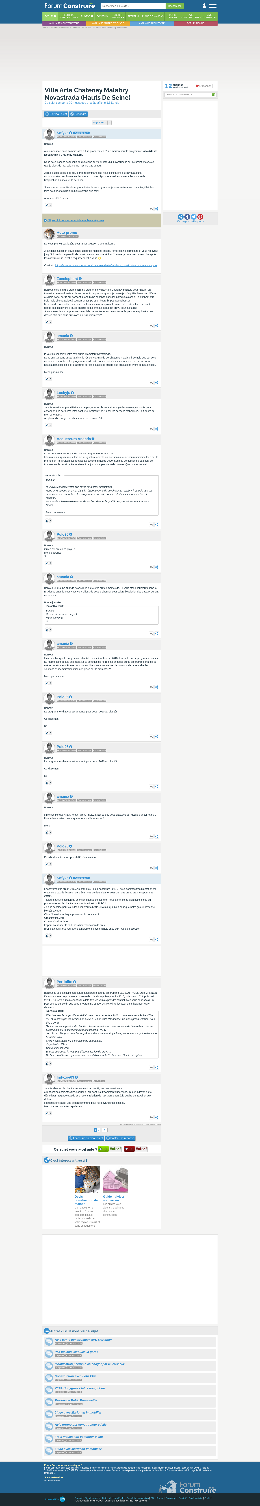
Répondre (78, 114)
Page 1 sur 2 (100, 122)
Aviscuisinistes (209, 16)
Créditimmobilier (117, 16)
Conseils (102, 16)
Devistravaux (172, 16)
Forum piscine (195, 23)
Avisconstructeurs (191, 16)
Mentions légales (117, 1498)
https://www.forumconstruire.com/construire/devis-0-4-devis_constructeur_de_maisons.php (106, 265)
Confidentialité (196, 1498)
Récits (68, 16)
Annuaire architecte (152, 23)
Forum (49, 16)
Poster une (120, 1138)
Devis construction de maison (86, 1200)
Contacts (79, 1498)
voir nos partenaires (52, 1480)
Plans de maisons (153, 16)
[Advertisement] (130, 54)
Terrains (133, 16)
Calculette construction (138, 1498)
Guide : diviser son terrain (113, 1198)
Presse (160, 1498)
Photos (85, 16)
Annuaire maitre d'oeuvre (108, 23)
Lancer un (86, 1138)
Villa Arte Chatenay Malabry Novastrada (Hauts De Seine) (88, 93)
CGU (153, 1498)
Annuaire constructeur (64, 23)
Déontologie (171, 1498)
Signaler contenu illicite (96, 1498)
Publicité (183, 1498)
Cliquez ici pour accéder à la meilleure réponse (75, 220)
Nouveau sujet (56, 114)
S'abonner (203, 86)
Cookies (208, 1498)
